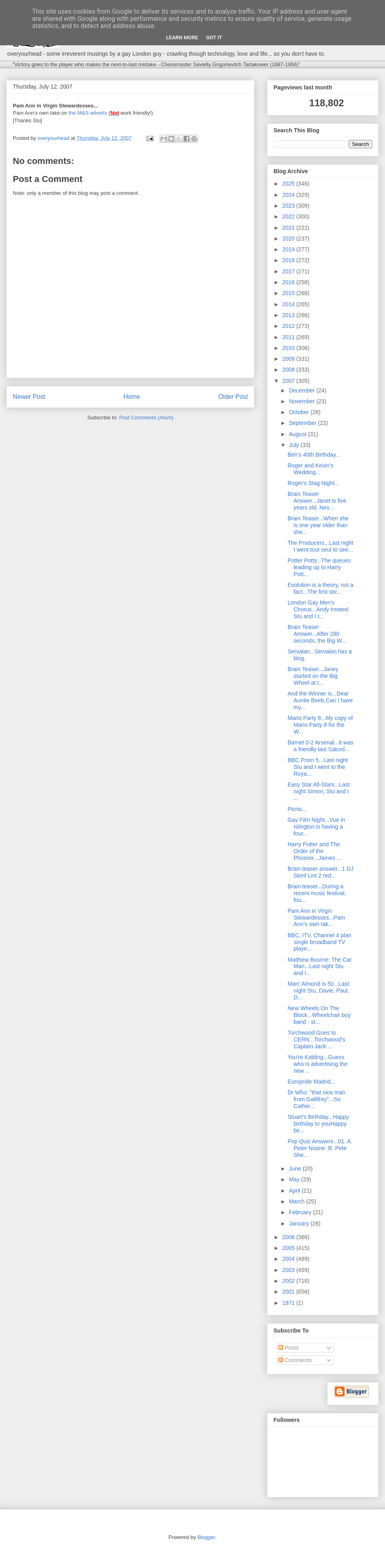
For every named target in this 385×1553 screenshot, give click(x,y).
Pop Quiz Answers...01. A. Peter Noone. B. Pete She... (320, 1148)
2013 (289, 315)
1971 (289, 1303)
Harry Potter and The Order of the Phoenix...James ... (314, 851)
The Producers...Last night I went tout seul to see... (320, 546)
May (295, 1179)
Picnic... (297, 809)
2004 (289, 1259)
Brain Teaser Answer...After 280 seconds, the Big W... (317, 634)
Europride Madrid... (311, 1081)
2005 (289, 1248)
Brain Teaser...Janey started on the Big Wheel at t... (313, 676)
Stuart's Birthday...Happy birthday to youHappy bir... (318, 1124)
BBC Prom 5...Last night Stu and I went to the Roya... (318, 767)
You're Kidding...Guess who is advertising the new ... (318, 1064)
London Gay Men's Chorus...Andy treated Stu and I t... (318, 609)
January (299, 1223)
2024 (289, 195)
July (294, 445)
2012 (289, 326)
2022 (289, 216)
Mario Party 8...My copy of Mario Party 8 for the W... (320, 725)
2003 (289, 1270)
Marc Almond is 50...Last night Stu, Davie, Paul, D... (318, 991)
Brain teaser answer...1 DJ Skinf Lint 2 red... (320, 872)
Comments (295, 1360)
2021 (289, 227)
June (295, 1168)
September (303, 423)
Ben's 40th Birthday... (314, 454)
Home (132, 396)
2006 (289, 1237)
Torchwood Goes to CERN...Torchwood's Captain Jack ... (316, 1039)
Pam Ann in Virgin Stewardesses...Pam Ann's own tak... (316, 918)
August (298, 434)
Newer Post (29, 396)
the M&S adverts (88, 113)
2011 (289, 337)
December (302, 390)
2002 (289, 1281)
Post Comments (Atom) (146, 418)
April (295, 1190)
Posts (288, 1348)
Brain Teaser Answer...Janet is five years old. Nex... (317, 501)
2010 (289, 348)
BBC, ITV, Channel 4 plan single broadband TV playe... (319, 942)
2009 (289, 359)
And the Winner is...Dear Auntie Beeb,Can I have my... (320, 700)
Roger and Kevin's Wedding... (310, 468)
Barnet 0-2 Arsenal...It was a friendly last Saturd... (320, 745)
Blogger (206, 1537)
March (297, 1201)
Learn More (182, 37)
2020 (289, 238)
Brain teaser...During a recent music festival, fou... (317, 893)
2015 (289, 293)
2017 (289, 271)
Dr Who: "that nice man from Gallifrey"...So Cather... (316, 1099)
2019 (289, 249)
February (301, 1212)
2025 (289, 183)
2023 (289, 205)
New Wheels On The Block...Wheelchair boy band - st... (319, 1015)
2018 (289, 260)
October (299, 412)
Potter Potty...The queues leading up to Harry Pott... (319, 567)
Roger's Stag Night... (313, 483)
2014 (289, 304)
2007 (289, 381)
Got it (214, 37)
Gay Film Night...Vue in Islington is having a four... (316, 827)
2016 (289, 282)
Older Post (233, 396)
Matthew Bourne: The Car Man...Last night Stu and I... (320, 966)
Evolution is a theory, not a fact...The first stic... (320, 588)
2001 (289, 1291)
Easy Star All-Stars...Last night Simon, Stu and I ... (319, 791)
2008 (289, 369)
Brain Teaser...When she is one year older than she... (318, 525)
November (302, 401)
